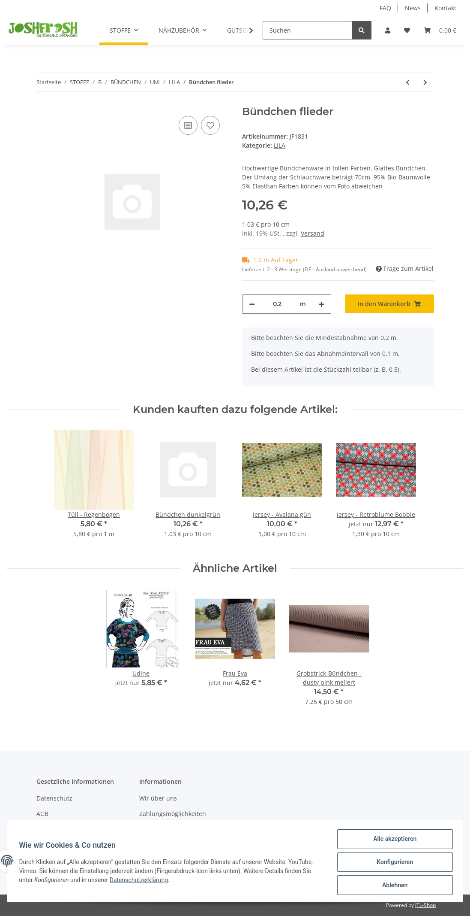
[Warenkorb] (440, 30)
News (413, 8)
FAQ (385, 8)
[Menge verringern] (251, 304)
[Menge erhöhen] (321, 304)
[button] (387, 30)
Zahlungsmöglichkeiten (172, 814)
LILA (279, 145)
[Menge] (277, 304)
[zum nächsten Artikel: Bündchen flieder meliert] (425, 82)
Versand (312, 233)
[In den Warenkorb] (389, 303)
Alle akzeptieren (392, 840)
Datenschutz (54, 798)
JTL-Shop (425, 905)
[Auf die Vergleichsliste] (188, 125)
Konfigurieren (392, 863)
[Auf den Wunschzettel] (210, 125)
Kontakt (445, 8)
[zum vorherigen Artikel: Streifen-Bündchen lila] (407, 82)
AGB (42, 814)
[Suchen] (307, 30)
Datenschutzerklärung (140, 881)
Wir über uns (158, 798)
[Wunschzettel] (407, 30)
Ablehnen (392, 885)
